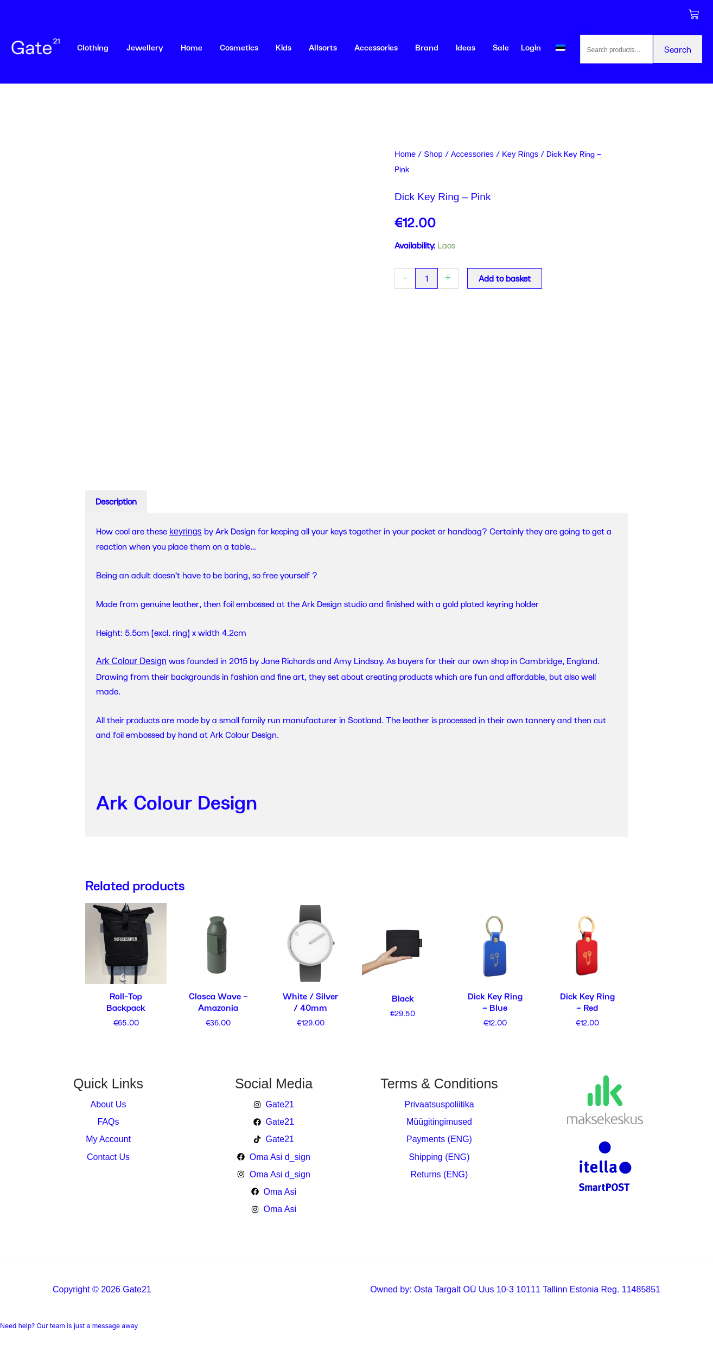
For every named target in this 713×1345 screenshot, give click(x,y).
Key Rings (520, 154)
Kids (283, 47)
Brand (426, 47)
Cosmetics (239, 47)
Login (531, 47)
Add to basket (505, 278)
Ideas (465, 47)
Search (677, 49)
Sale (501, 47)
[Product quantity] (426, 278)
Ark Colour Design (131, 661)
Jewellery (144, 47)
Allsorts (323, 47)
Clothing (93, 47)
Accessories (376, 47)
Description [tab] (116, 501)
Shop (433, 154)
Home (191, 47)
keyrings (185, 531)
